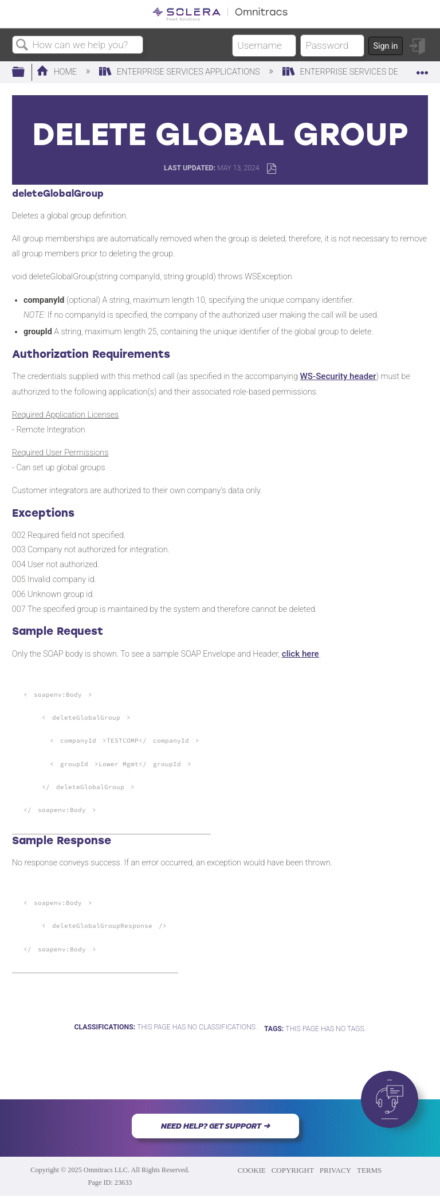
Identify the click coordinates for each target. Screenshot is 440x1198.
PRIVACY (335, 1170)
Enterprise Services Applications (180, 72)
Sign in (385, 46)
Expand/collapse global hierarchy (26, 72)
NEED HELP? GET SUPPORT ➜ (215, 1125)
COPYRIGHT (293, 1170)
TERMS (369, 1170)
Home (57, 72)
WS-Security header (338, 376)
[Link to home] (220, 14)
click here (300, 654)
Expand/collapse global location (422, 69)
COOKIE (252, 1170)
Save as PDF (271, 168)
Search (22, 45)
